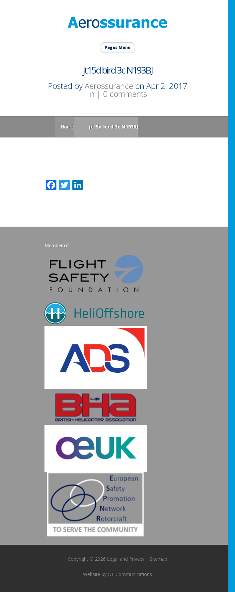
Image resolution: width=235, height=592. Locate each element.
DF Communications (130, 574)
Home (67, 126)
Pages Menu (117, 47)
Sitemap (158, 559)
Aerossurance (109, 85)
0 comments (125, 93)
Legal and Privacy (125, 559)
